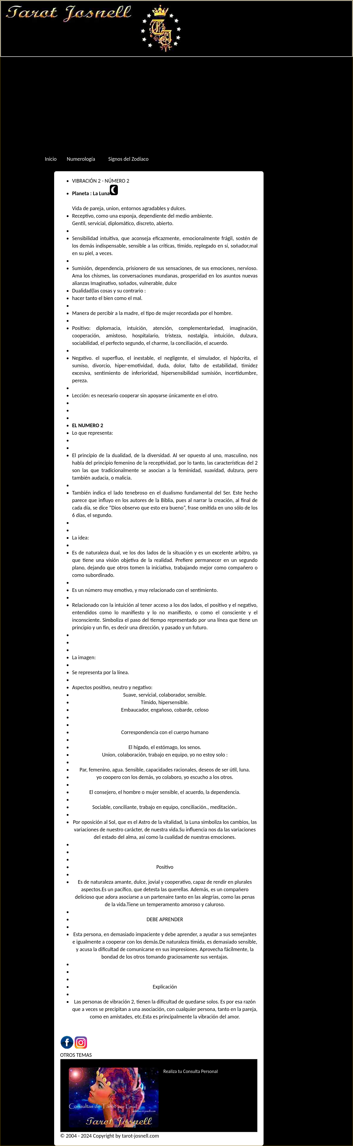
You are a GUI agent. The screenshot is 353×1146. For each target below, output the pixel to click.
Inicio (51, 159)
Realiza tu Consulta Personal (190, 1071)
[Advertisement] (176, 105)
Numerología (81, 159)
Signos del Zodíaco (128, 159)
